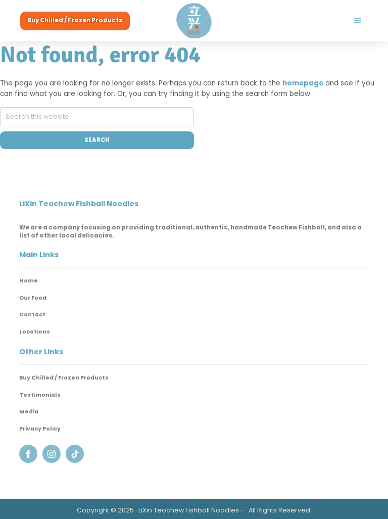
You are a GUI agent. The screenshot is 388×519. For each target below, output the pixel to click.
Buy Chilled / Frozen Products (64, 378)
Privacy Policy (40, 429)
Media (28, 411)
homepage (302, 83)
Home (28, 281)
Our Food (32, 298)
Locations (34, 332)
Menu (292, 21)
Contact (32, 314)
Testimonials (40, 395)
